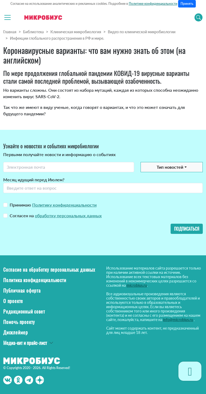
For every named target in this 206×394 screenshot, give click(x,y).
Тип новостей (170, 167)
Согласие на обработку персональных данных (49, 269)
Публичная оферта (22, 290)
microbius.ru (137, 285)
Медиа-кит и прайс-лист (25, 342)
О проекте (13, 300)
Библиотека (33, 32)
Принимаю (53, 204)
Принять (187, 4)
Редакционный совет (24, 311)
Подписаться (186, 229)
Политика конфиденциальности (34, 280)
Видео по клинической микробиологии (141, 32)
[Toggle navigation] (7, 17)
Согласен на (56, 215)
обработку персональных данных (68, 215)
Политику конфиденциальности (64, 204)
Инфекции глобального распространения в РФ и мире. (57, 38)
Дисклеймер (15, 332)
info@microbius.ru (178, 319)
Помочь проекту (19, 321)
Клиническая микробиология (75, 32)
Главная (9, 32)
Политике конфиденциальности (153, 4)
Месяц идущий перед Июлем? (33, 179)
